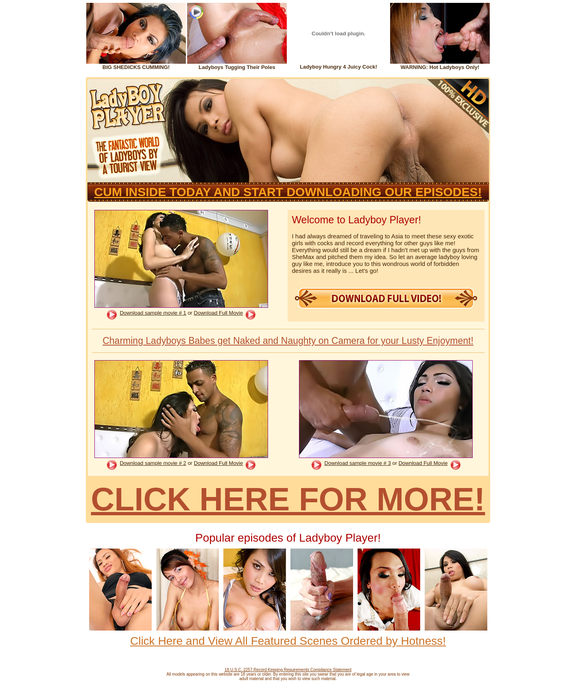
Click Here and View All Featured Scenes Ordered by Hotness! (288, 641)
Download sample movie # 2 (153, 463)
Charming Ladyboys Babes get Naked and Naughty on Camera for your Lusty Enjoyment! (288, 340)
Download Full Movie (218, 313)
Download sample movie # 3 (358, 463)
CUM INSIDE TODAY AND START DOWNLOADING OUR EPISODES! (288, 192)
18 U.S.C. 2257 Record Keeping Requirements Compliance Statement (288, 670)
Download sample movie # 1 (153, 313)
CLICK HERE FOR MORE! (288, 499)
